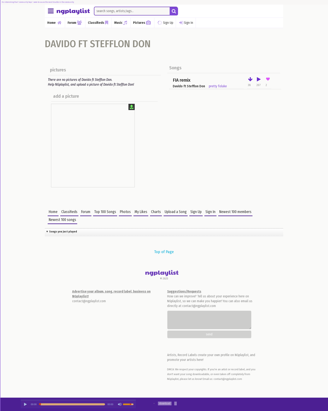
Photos (125, 212)
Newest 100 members (235, 212)
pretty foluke (218, 86)
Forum (85, 212)
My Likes (141, 212)
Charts (156, 212)
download (164, 403)
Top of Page (164, 251)
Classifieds (69, 212)
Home (53, 212)
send (209, 334)
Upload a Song (176, 212)
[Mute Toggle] (119, 404)
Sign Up (164, 22)
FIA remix (181, 80)
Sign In (185, 22)
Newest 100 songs (62, 220)
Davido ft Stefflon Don (189, 86)
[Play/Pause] (25, 404)
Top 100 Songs (105, 212)
